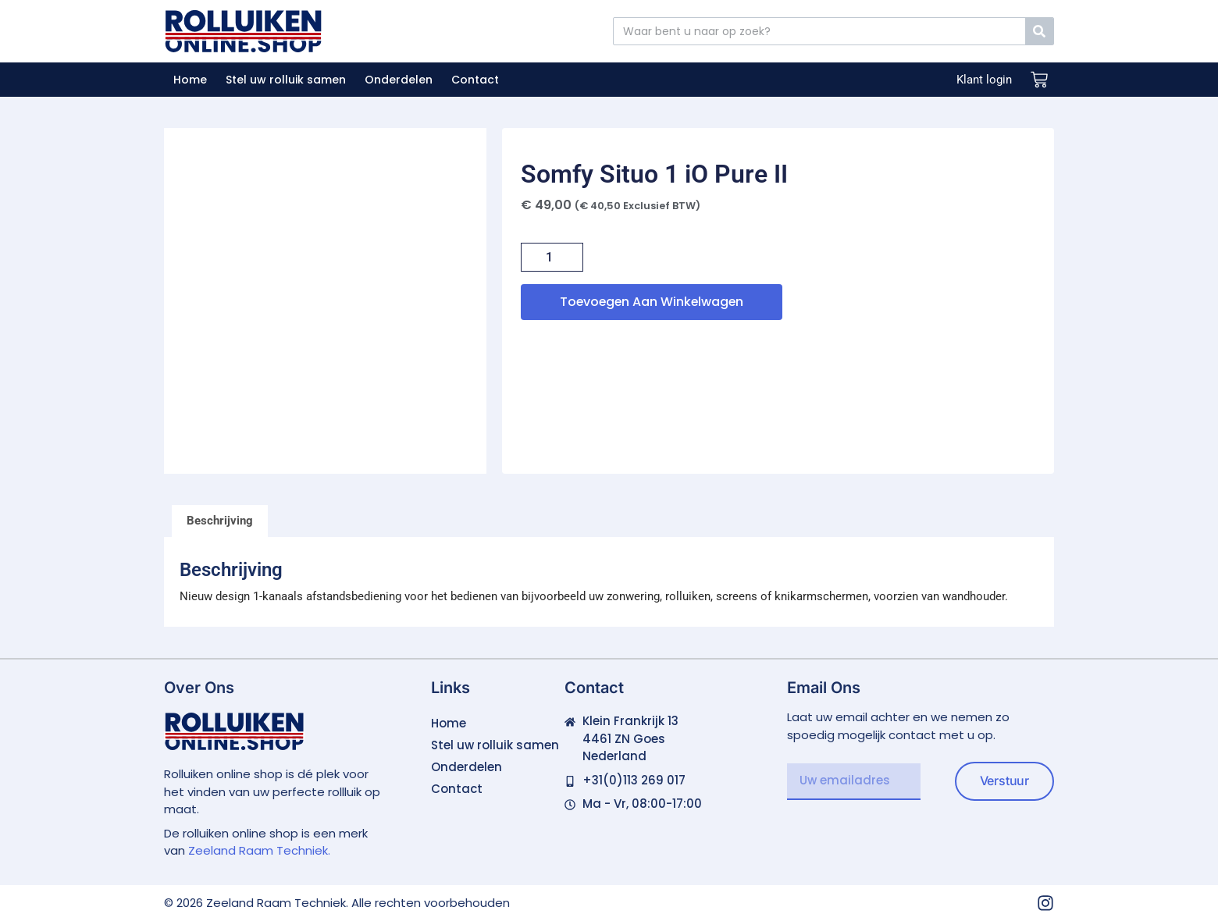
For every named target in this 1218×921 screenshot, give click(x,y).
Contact (475, 79)
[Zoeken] (1039, 31)
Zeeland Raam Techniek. (259, 850)
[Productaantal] (552, 257)
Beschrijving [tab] (220, 521)
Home (190, 79)
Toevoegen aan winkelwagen (653, 302)
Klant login (984, 80)
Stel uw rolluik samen (286, 79)
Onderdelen (399, 79)
